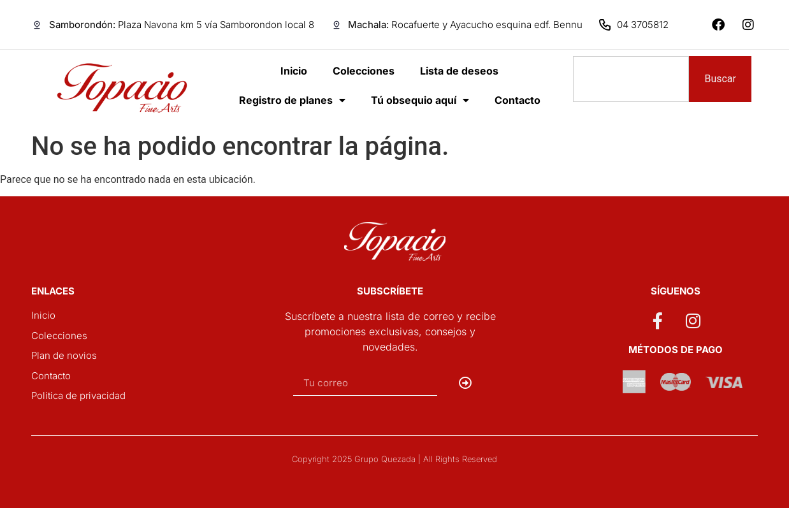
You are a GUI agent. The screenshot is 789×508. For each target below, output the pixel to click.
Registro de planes (292, 100)
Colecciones (363, 70)
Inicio (293, 70)
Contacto (517, 100)
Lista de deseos (459, 70)
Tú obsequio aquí (420, 100)
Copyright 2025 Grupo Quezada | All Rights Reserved (394, 459)
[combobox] (631, 79)
